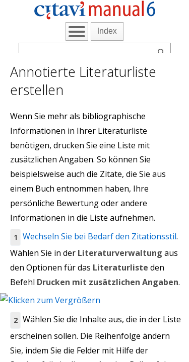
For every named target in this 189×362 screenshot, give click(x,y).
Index (107, 31)
